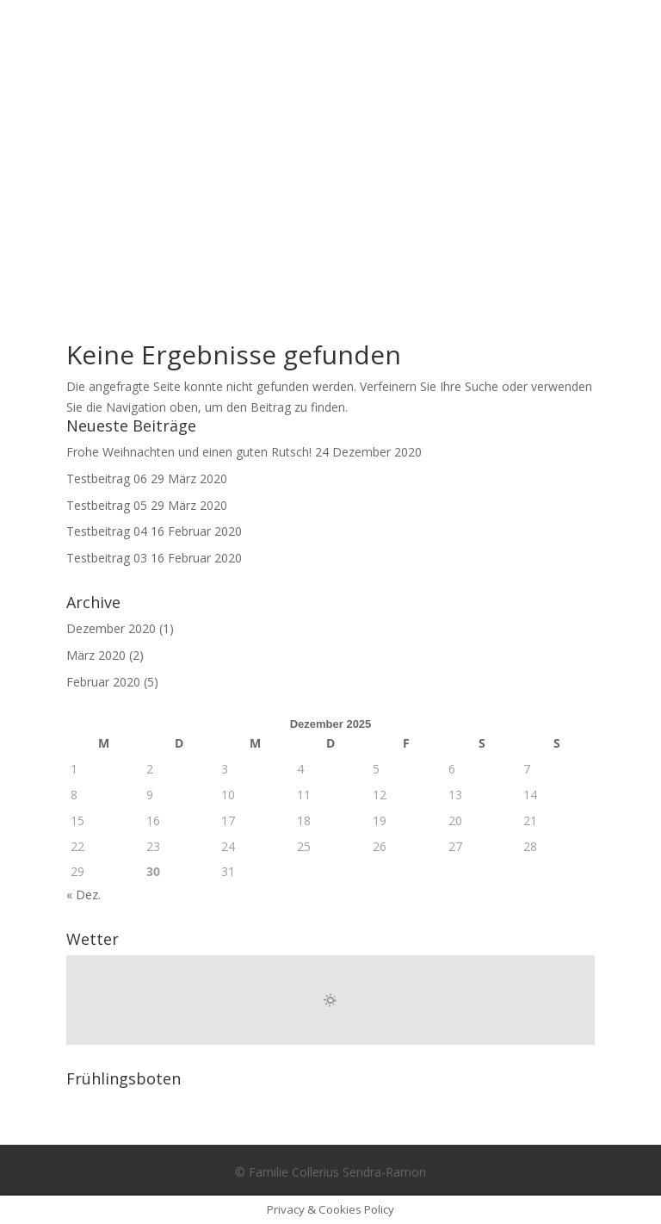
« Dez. (83, 894)
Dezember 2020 (111, 628)
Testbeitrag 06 (106, 478)
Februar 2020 (103, 682)
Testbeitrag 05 (106, 505)
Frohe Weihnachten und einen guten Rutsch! (189, 452)
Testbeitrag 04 (106, 531)
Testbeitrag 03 (106, 558)
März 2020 (96, 655)
